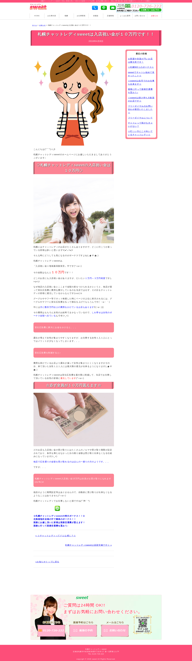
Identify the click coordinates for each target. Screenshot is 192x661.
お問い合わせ (140, 16)
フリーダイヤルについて (140, 118)
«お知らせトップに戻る (47, 562)
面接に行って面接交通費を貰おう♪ (50, 526)
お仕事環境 (81, 16)
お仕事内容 (51, 16)
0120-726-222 (98, 654)
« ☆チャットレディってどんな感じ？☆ (56, 536)
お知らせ (154, 16)
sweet (95, 659)
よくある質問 (125, 16)
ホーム (34, 25)
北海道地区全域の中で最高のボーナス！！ (54, 519)
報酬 (66, 16)
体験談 (95, 16)
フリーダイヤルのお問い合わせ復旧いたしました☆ (140, 109)
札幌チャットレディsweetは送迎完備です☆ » (88, 545)
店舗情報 (110, 16)
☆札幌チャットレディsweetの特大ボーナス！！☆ (59, 516)
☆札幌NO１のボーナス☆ (141, 67)
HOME (37, 16)
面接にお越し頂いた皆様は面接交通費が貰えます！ (59, 522)
